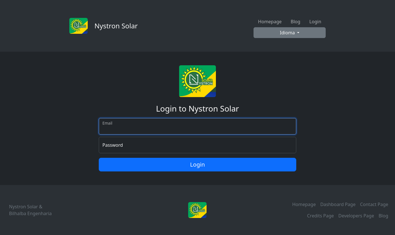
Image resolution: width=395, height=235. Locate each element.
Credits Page (320, 216)
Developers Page (356, 216)
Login (315, 21)
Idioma (288, 33)
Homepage (270, 21)
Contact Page (374, 204)
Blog (295, 21)
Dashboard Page (338, 204)
